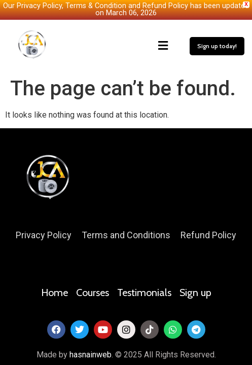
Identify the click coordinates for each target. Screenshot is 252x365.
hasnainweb (90, 353)
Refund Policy (208, 234)
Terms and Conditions (126, 234)
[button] (119, 45)
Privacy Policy (43, 234)
